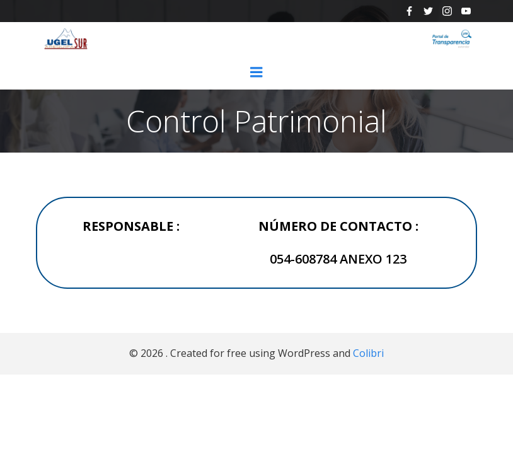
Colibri (368, 353)
